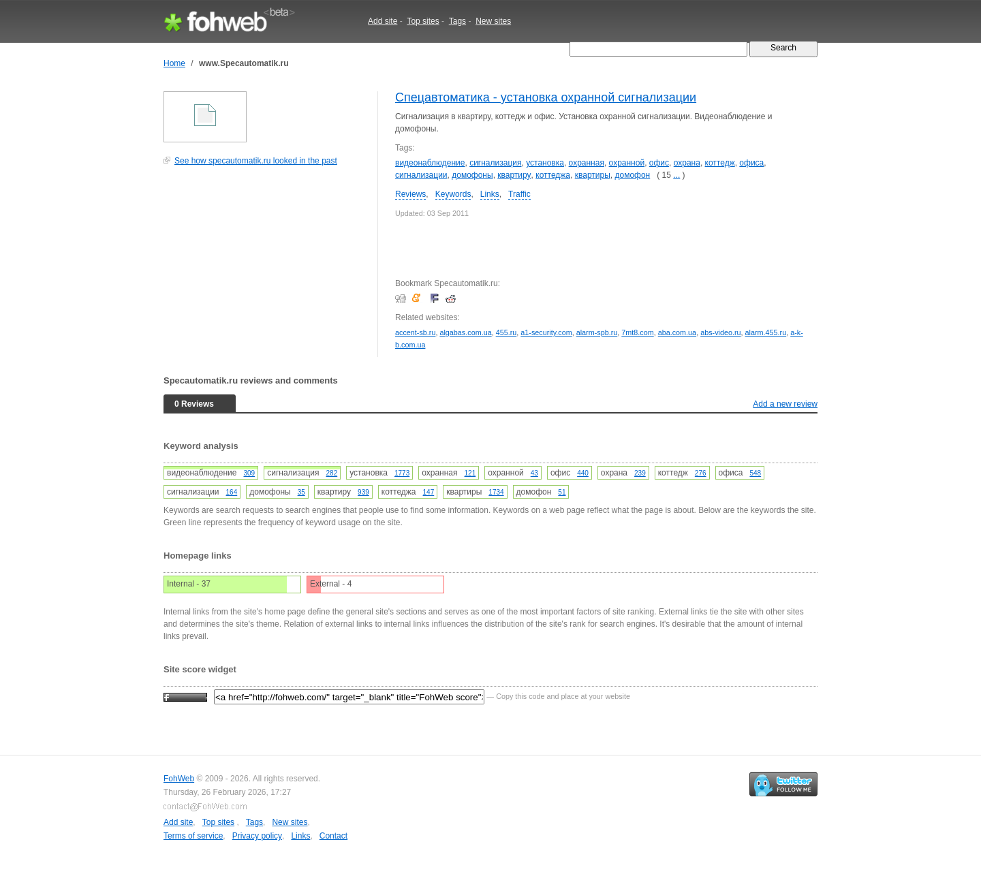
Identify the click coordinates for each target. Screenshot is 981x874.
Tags (457, 21)
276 (700, 473)
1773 (401, 473)
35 (301, 492)
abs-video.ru (720, 332)
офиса (751, 163)
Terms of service (193, 836)
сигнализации (421, 175)
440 (583, 473)
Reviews (410, 194)
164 (232, 492)
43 (534, 473)
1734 (495, 492)
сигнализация (495, 163)
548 (755, 473)
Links (489, 194)
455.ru (506, 332)
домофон (632, 175)
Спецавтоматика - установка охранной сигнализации (545, 97)
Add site (382, 21)
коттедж (720, 163)
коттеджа (552, 175)
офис (659, 163)
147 (429, 492)
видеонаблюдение (430, 163)
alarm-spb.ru (597, 332)
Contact (333, 836)
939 (363, 492)
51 (561, 492)
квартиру (514, 175)
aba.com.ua (677, 332)
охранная (586, 163)
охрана (687, 163)
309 (249, 473)
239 (640, 473)
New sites (493, 21)
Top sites (423, 21)
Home (174, 63)
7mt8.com (637, 332)
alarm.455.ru (766, 332)
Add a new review (785, 404)
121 (470, 473)
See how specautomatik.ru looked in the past (255, 161)
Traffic (519, 194)
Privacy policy (257, 836)
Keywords (453, 194)
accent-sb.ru (415, 332)
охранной (627, 163)
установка (545, 163)
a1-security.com (546, 332)
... (676, 175)
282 (332, 473)
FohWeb (179, 778)
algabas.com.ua (465, 332)
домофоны (472, 175)
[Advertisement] (266, 268)
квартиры (592, 175)
